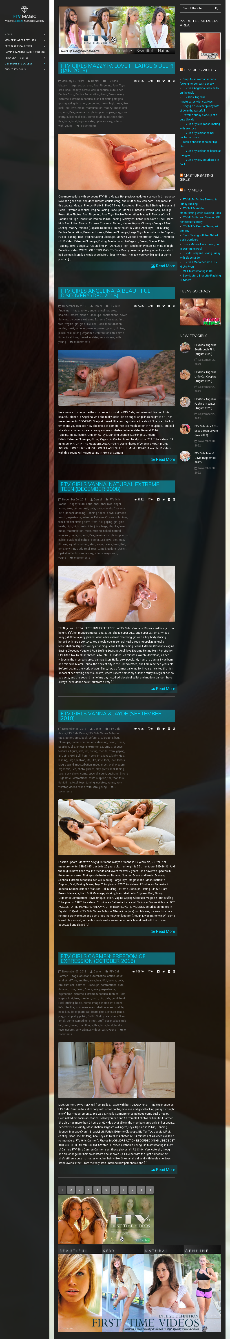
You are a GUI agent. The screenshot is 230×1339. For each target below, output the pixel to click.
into (90, 526)
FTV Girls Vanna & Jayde (103, 733)
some (91, 116)
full (101, 522)
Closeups (103, 90)
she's (75, 773)
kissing (62, 760)
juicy (97, 526)
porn (124, 112)
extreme (63, 99)
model (62, 328)
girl (70, 103)
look (61, 107)
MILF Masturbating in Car (198, 271)
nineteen (63, 535)
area (61, 90)
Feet (122, 994)
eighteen (120, 513)
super (106, 116)
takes (116, 1020)
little (100, 760)
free (60, 324)
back (68, 90)
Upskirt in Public (68, 553)
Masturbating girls (196, 177)
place (120, 1011)
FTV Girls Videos (200, 70)
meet (88, 530)
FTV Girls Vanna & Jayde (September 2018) (111, 715)
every (120, 94)
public (70, 116)
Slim (122, 1016)
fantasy (122, 517)
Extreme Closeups (81, 99)
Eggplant (63, 746)
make (80, 107)
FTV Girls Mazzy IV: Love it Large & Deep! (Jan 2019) (117, 68)
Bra (100, 737)
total (74, 121)
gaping (62, 103)
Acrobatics (99, 976)
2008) (81, 504)
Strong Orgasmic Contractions (92, 333)
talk (123, 1020)
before (86, 90)
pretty (61, 116)
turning (90, 782)
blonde (84, 315)
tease (108, 544)
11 (149, 1189)
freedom (86, 998)
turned (84, 337)
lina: (94, 324)
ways (107, 553)
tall (109, 778)
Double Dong (66, 94)
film (60, 522)
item (119, 1002)
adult (89, 504)
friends (103, 751)
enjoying (81, 746)
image (96, 1002)
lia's (61, 1007)
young (69, 125)
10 (141, 1189)
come (75, 742)
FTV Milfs (193, 190)
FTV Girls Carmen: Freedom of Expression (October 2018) (103, 958)
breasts (108, 737)
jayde (106, 755)
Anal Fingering (102, 85)
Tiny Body (77, 548)
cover (123, 315)
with (61, 125)
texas (74, 1025)
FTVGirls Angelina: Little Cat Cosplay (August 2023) (206, 377)
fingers (62, 998)
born (99, 508)
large (119, 103)
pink (111, 112)
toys (81, 121)
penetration (82, 112)
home (87, 1002)
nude (78, 328)
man (85, 1007)
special (93, 773)
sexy (122, 539)
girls (76, 103)
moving (97, 530)
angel (93, 310)
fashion (114, 994)
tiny (67, 548)
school (85, 539)
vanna (83, 553)
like (126, 103)
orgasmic (100, 328)
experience (74, 517)
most (117, 107)
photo (94, 112)
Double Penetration (87, 94)
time (67, 121)
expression (65, 994)
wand (81, 787)
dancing (63, 319)
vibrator (62, 787)
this (60, 121)
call (93, 90)
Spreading (81, 1020)
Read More (165, 266)
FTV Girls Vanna (77, 733)
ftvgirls (118, 99)
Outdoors (92, 1011)
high (112, 103)
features (63, 751)
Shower (62, 544)
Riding (120, 769)
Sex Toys (105, 539)
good (83, 103)
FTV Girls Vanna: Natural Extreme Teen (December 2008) (110, 486)
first (96, 99)
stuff (99, 116)
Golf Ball (75, 755)
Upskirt (122, 548)
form (87, 522)
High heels (80, 526)
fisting (109, 99)
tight (61, 782)
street (92, 1020)
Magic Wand (66, 764)
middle (119, 1007)
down (103, 94)
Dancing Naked (96, 513)
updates (101, 121)
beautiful (63, 315)
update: (89, 121)
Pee (71, 112)
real (77, 116)
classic (108, 508)
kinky (114, 755)
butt (116, 737)
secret (95, 539)
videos (117, 121)
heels (104, 103)
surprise (101, 778)
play (117, 112)
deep (120, 90)
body (92, 508)
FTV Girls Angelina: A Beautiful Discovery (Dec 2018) (105, 293)
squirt (72, 544)
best (85, 508)
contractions (110, 315)
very (109, 121)
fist (102, 99)
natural (116, 530)
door (72, 989)
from (94, 522)
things (89, 1025)
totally (118, 1025)
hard (85, 755)
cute (113, 90)
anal (89, 85)
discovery (76, 319)
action (82, 85)
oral (124, 107)
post (67, 1016)
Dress (112, 94)
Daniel (95, 81)
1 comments (89, 125)
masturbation (94, 107)
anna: (61, 508)
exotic (62, 517)
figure (73, 751)
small (61, 1020)
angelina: (103, 310)
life (111, 526)
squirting (82, 544)
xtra (95, 787)
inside (105, 1002)
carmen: (81, 985)
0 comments (82, 341)
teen (114, 116)
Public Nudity (96, 1016)
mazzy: (108, 107)
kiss (121, 755)
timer (61, 337)
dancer (69, 513)
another (83, 980)
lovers (121, 760)
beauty (77, 90)
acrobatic (85, 976)
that (120, 116)
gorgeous (94, 103)
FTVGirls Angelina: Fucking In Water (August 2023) (206, 404)
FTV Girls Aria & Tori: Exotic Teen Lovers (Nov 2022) (207, 431)
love (73, 107)
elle (73, 746)
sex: (83, 116)
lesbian (80, 760)
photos (103, 112)
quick (70, 539)
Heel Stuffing (66, 1002)
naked (107, 530)
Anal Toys (119, 85)
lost (67, 107)
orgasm (63, 112)
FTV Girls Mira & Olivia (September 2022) (205, 458)
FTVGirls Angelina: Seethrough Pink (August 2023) (206, 349)
